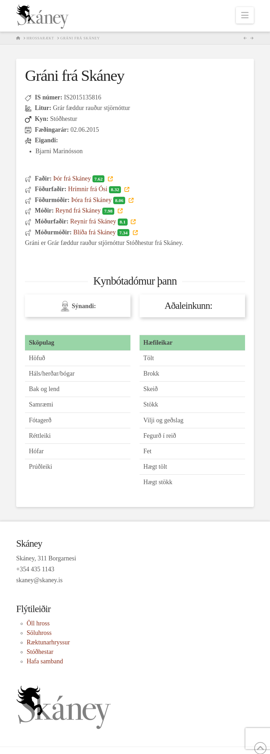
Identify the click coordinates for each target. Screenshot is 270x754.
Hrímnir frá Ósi (95, 189)
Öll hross (38, 623)
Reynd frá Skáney (85, 210)
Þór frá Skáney (79, 178)
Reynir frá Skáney (99, 221)
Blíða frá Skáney (102, 232)
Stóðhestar (40, 651)
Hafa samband (45, 661)
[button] (245, 15)
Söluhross (39, 632)
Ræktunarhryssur (48, 642)
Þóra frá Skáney (99, 199)
